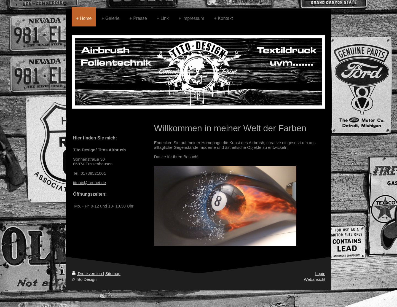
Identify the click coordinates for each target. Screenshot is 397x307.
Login (320, 273)
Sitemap (112, 273)
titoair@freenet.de (89, 182)
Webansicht (314, 279)
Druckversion (87, 273)
